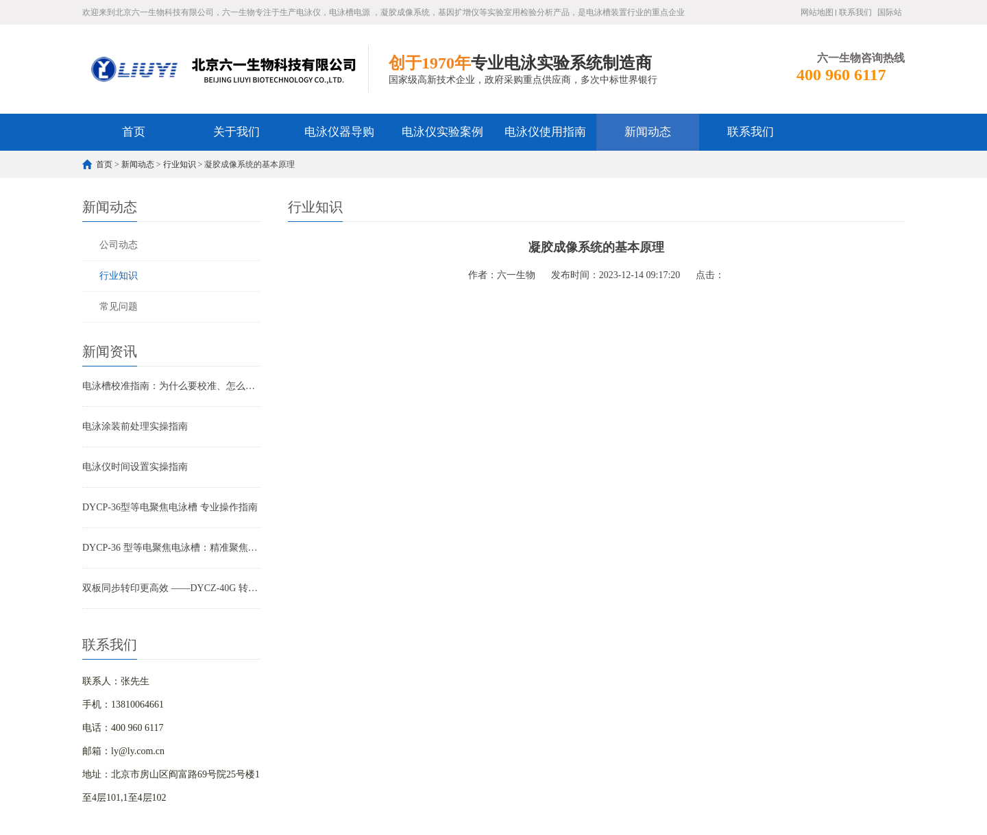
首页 (133, 131)
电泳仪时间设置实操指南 (135, 467)
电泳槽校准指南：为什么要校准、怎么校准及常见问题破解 (171, 386)
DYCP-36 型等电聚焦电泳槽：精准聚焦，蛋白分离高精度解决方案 (171, 548)
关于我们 (236, 131)
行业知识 (179, 164)
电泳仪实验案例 (442, 131)
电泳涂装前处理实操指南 (135, 426)
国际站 (889, 12)
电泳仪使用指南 (545, 131)
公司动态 (118, 245)
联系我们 (855, 12)
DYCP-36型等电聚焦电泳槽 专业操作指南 (170, 507)
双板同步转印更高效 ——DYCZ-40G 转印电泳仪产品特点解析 (171, 588)
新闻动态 (647, 131)
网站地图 (817, 12)
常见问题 (118, 306)
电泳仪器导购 (339, 131)
